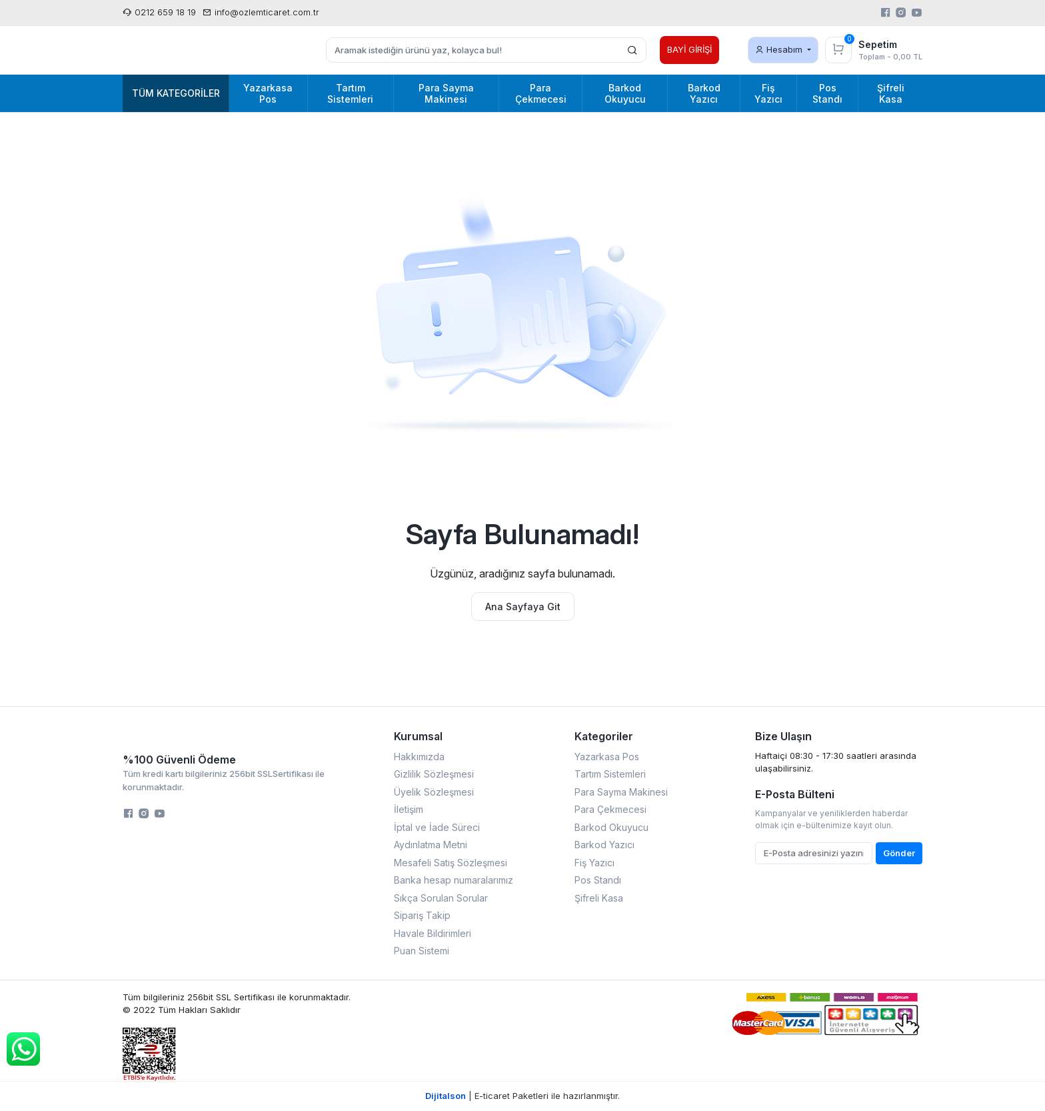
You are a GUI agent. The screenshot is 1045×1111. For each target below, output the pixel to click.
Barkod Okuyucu (611, 827)
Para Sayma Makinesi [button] (446, 93)
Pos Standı (597, 880)
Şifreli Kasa (598, 898)
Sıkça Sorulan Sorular (441, 898)
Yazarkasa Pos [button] (268, 93)
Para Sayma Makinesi (621, 792)
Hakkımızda (419, 756)
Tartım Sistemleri (610, 774)
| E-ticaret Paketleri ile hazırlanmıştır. (522, 1095)
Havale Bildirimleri (432, 933)
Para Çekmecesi (610, 809)
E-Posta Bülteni (794, 794)
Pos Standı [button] (827, 93)
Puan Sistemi (421, 950)
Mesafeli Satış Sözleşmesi (450, 862)
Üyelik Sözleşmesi (434, 792)
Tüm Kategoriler (176, 93)
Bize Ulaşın (783, 736)
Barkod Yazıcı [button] (704, 93)
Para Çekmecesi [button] (540, 93)
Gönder (899, 853)
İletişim (408, 809)
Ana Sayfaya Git (522, 606)
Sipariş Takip (422, 915)
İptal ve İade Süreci (437, 827)
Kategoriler (603, 736)
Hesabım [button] (780, 49)
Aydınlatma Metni (430, 844)
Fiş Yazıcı (594, 862)
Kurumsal (418, 736)
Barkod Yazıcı (604, 844)
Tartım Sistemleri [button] (350, 93)
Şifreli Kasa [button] (890, 93)
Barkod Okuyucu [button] (625, 93)
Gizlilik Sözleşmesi (434, 774)
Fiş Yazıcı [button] (768, 93)
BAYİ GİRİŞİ (689, 49)
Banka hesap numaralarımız (453, 880)
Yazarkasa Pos (606, 756)
